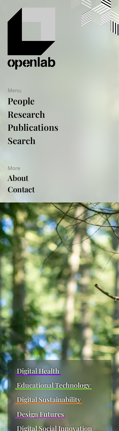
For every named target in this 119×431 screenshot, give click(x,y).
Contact (21, 189)
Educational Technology (53, 385)
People (21, 101)
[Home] (48, 39)
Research (26, 114)
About (18, 178)
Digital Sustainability (49, 399)
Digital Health (38, 371)
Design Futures (40, 414)
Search (22, 140)
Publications (33, 127)
